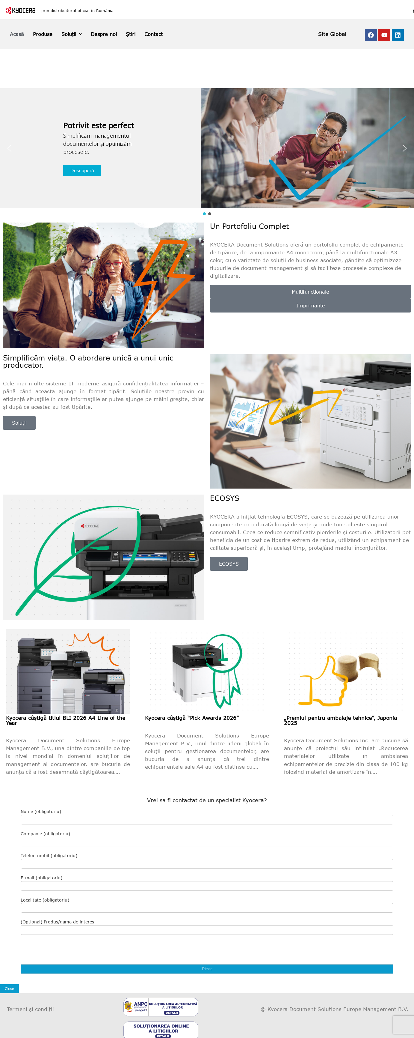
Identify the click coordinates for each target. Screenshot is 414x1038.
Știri (130, 34)
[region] (207, 152)
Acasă (17, 34)
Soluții (71, 34)
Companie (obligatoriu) (207, 839)
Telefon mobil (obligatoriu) (207, 861)
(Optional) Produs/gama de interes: (207, 927)
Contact (153, 34)
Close (9, 989)
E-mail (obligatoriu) (207, 883)
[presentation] (66, 952)
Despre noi (104, 34)
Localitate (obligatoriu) (207, 905)
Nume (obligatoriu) (207, 816)
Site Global (332, 34)
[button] (9, 148)
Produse (42, 34)
